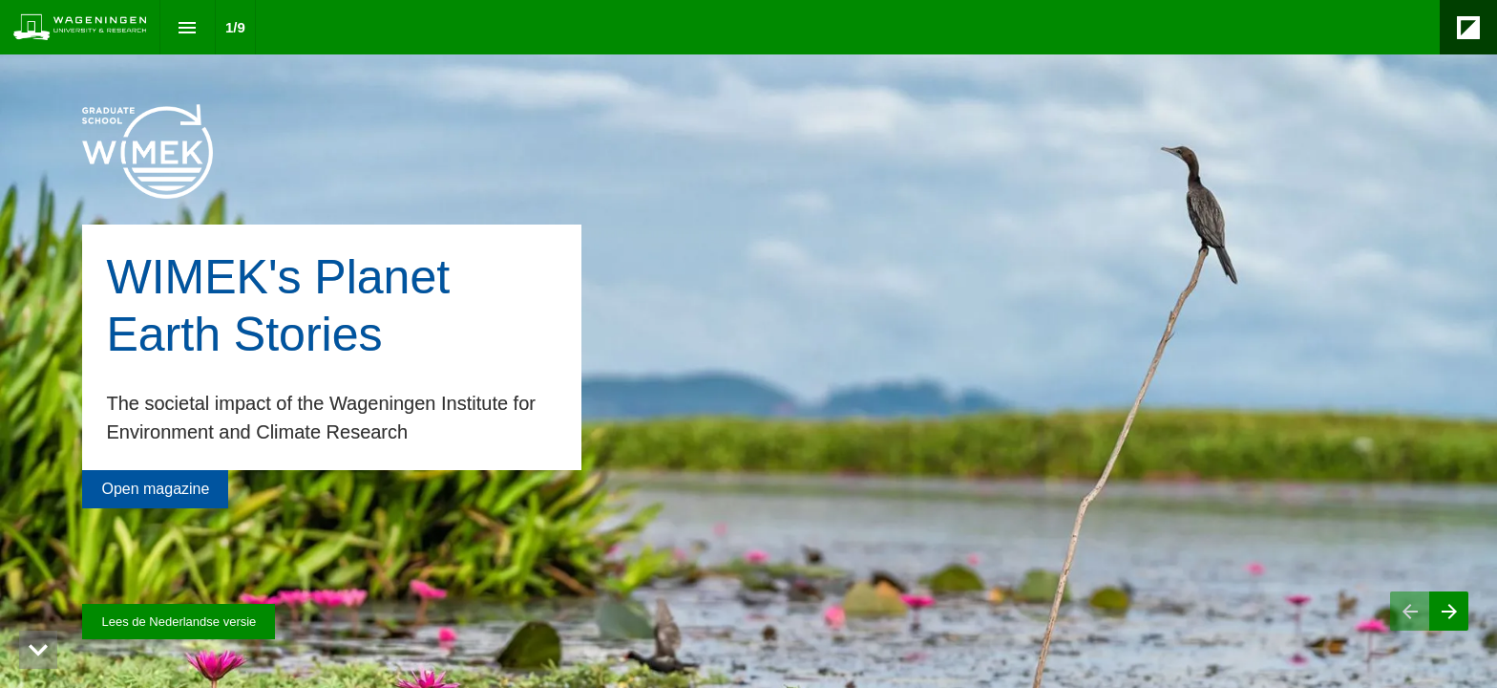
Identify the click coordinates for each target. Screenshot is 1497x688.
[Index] (187, 27)
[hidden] (38, 650)
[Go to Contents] (155, 489)
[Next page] (1448, 611)
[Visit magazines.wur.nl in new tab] (178, 621)
